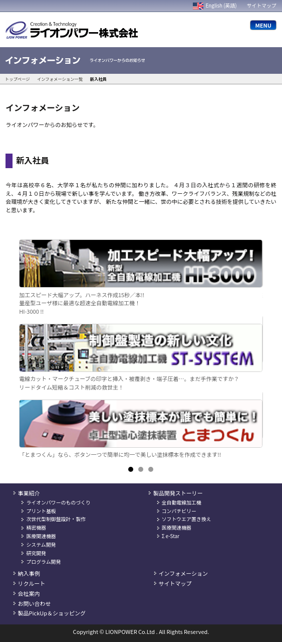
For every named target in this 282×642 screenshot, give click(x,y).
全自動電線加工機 (181, 502)
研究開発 (36, 553)
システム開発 (41, 544)
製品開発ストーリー (178, 493)
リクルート (32, 583)
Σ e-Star (170, 536)
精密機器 (36, 527)
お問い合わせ (34, 603)
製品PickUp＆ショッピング (52, 613)
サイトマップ (261, 5)
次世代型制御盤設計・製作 (56, 519)
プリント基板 (41, 511)
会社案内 (29, 593)
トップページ (17, 79)
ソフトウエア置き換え (186, 519)
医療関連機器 (41, 536)
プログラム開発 (43, 561)
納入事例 (29, 573)
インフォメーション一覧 (60, 79)
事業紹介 (29, 493)
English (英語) (215, 5)
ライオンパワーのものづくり (58, 502)
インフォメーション (183, 573)
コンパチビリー (179, 511)
